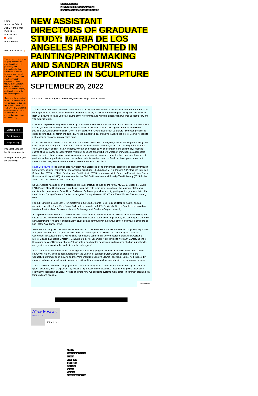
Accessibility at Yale (77, 375)
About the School (13, 24)
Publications (10, 34)
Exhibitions (9, 31)
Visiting (70, 356)
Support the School (76, 353)
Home (7, 21)
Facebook (72, 362)
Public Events (11, 41)
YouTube (71, 366)
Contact (71, 369)
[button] (144, 284)
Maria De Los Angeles (43, 166)
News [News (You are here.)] (9, 38)
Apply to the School (14, 27)
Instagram (72, 359)
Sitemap (71, 372)
